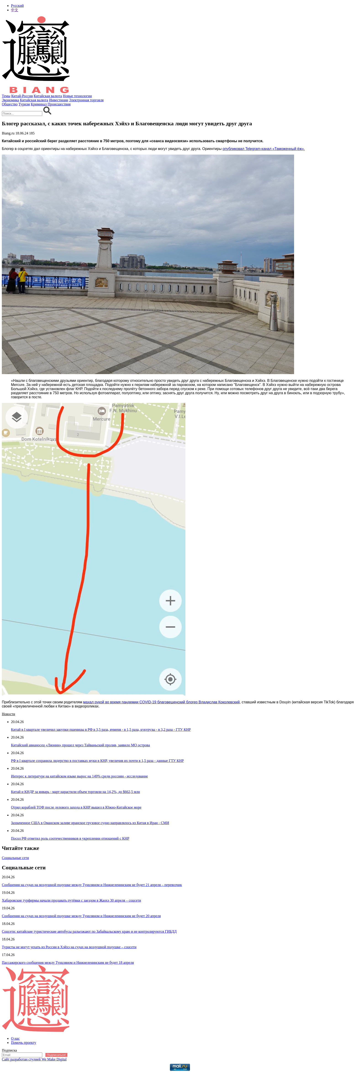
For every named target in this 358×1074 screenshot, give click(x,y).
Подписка (9, 1050)
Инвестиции (58, 100)
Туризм (24, 104)
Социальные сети (15, 858)
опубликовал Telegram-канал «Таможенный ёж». (264, 149)
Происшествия (59, 104)
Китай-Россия (22, 96)
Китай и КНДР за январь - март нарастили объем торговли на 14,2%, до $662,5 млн (75, 792)
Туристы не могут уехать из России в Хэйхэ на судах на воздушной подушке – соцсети (69, 947)
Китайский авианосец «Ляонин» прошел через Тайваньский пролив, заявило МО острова (80, 745)
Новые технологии (77, 96)
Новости (8, 714)
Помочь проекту (23, 1043)
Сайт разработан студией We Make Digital (34, 1059)
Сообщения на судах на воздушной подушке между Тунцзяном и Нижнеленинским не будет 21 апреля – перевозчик (92, 885)
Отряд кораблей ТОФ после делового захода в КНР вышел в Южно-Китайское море (76, 807)
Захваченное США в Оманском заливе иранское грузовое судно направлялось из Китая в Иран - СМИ (90, 823)
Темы (6, 96)
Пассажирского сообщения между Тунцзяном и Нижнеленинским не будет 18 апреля (68, 962)
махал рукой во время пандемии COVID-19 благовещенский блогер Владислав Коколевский (161, 702)
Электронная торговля (86, 100)
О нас (15, 1038)
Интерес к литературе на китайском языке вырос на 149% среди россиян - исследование (79, 776)
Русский (17, 6)
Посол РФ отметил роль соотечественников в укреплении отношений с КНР (70, 838)
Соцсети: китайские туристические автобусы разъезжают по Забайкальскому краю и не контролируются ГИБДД (89, 931)
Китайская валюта (48, 96)
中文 (14, 10)
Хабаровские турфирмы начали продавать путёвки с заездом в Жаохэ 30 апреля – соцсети (71, 900)
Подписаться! (56, 1055)
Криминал (39, 104)
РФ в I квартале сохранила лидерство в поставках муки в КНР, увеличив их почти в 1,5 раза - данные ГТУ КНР (97, 761)
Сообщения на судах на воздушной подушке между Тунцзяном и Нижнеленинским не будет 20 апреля (81, 916)
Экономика (10, 100)
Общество (10, 104)
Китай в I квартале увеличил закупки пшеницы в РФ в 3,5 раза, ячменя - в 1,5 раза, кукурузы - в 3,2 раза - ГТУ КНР (101, 729)
